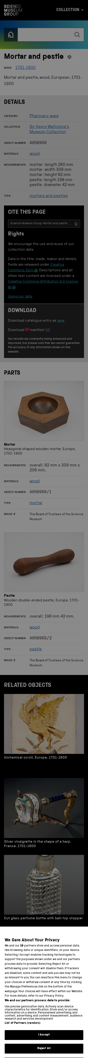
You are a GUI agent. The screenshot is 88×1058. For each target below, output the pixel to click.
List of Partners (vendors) (22, 1033)
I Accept (44, 1044)
